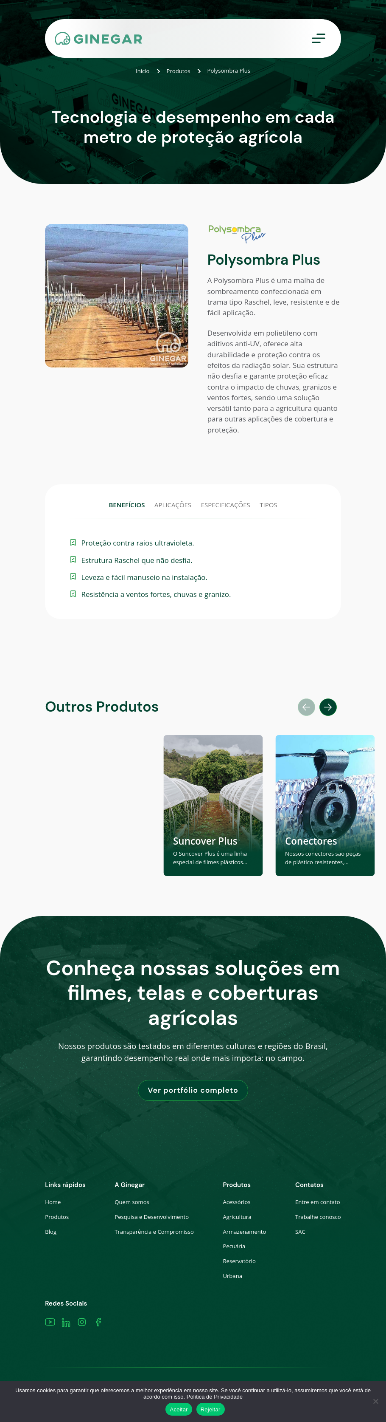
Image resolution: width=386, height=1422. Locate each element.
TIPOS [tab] (268, 504)
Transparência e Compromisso (154, 1231)
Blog (50, 1231)
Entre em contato (317, 1202)
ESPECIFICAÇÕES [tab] (225, 504)
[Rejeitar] (375, 1401)
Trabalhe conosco (318, 1217)
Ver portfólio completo (193, 1090)
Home (53, 1202)
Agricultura (237, 1217)
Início (143, 71)
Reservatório (239, 1261)
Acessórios (236, 1202)
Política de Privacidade (215, 1397)
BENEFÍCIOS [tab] (127, 504)
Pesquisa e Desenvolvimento (152, 1217)
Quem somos (132, 1202)
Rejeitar (211, 1409)
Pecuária (234, 1246)
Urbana (232, 1276)
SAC (300, 1231)
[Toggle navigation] (319, 38)
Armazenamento (244, 1231)
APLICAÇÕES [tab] (172, 504)
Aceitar (178, 1409)
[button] (328, 707)
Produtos (178, 71)
